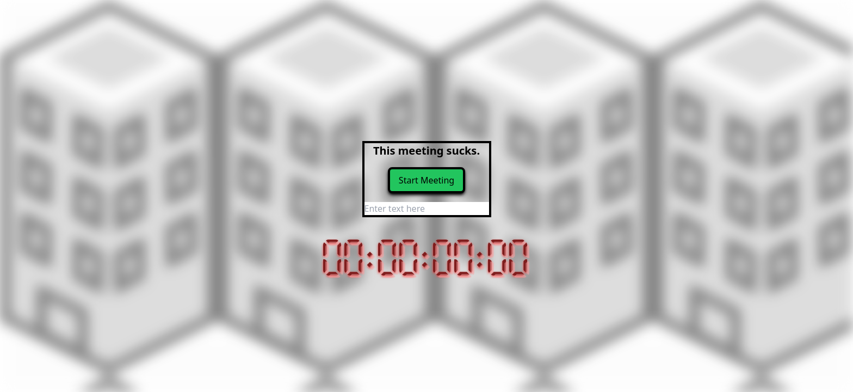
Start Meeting (426, 180)
